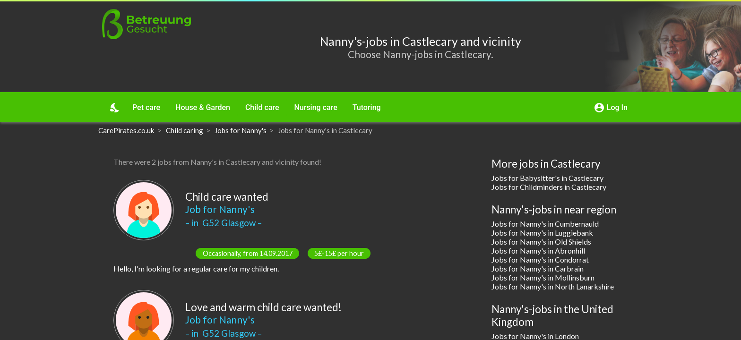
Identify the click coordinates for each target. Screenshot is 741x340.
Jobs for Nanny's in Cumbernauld (545, 223)
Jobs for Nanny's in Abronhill (538, 250)
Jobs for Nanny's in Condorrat (540, 259)
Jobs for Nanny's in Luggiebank (542, 232)
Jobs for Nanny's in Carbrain (537, 268)
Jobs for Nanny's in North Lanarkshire (552, 286)
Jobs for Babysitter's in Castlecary (547, 177)
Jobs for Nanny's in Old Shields (541, 241)
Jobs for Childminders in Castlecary (548, 186)
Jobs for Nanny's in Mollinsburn (543, 277)
